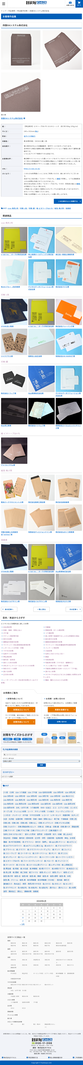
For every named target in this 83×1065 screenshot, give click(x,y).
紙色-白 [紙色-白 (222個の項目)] (17, 876)
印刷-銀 (32, 208)
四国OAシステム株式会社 (12, 118)
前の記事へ (9, 609)
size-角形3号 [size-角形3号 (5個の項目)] (32, 800)
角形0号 (13, 943)
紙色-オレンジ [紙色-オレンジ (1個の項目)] (45, 872)
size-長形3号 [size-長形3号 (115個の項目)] (46, 803)
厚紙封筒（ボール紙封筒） (55, 630)
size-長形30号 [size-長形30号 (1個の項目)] (69, 803)
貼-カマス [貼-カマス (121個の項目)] (46, 883)
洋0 (12, 1024)
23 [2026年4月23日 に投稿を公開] (41, 918)
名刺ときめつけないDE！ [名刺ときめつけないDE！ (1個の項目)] (13, 834)
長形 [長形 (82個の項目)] (5, 891)
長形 (9, 949)
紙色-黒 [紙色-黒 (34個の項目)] (23, 880)
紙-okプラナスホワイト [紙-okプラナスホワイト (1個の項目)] (12, 845)
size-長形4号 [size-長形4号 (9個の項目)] (57, 803)
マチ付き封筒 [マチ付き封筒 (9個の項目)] (35, 815)
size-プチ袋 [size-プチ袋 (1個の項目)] (32, 792)
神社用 (10, 988)
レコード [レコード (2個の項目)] (45, 815)
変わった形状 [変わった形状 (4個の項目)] (30, 834)
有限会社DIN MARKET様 (65, 356)
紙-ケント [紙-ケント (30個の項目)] (56, 849)
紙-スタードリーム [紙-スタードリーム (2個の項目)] (40, 853)
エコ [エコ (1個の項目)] (54, 807)
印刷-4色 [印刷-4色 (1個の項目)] (24, 823)
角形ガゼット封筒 (10, 668)
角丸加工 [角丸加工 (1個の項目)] (17, 883)
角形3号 (69, 943)
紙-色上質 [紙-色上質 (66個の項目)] (7, 872)
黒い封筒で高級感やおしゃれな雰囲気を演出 (62, 636)
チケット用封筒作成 (11, 636)
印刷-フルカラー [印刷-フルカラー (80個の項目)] (9, 826)
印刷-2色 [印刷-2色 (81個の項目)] (6, 823)
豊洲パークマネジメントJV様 (12, 502)
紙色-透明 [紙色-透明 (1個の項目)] (54, 876)
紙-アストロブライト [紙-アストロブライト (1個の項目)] (63, 845)
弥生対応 (25, 973)
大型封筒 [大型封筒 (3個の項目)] (47, 834)
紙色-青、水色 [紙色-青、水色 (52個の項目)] (65, 876)
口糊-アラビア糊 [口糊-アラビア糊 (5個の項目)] (22, 830)
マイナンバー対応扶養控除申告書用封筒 (60, 645)
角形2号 (35, 943)
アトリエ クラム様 (8, 465)
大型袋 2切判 (15, 996)
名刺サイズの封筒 (10, 654)
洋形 (9, 957)
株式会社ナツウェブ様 (36, 425)
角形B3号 (36, 996)
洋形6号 (35, 965)
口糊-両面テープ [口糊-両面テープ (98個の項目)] (55, 830)
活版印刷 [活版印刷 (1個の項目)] (50, 838)
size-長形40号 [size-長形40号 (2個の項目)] (8, 807)
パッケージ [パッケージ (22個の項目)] (16, 815)
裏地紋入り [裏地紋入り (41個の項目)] (7, 883)
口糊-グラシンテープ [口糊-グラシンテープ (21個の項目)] (39, 830)
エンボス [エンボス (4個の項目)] (73, 807)
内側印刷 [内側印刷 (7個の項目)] (27, 819)
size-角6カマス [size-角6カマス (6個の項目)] (68, 796)
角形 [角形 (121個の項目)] (24, 883)
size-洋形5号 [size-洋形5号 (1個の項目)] (20, 796)
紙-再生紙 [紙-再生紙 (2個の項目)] (7, 868)
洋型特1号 (36, 960)
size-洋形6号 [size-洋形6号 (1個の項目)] (32, 796)
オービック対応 (38, 973)
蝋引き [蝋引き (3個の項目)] (66, 880)
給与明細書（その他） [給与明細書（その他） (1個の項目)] (46, 880)
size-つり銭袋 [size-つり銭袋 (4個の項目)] (20, 792)
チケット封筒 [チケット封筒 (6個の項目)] (40, 811)
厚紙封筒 (10, 1011)
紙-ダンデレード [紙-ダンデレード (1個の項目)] (9, 857)
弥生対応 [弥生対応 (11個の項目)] (6, 838)
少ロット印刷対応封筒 (15, 1022)
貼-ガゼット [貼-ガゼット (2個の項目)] (57, 883)
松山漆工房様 (6, 425)
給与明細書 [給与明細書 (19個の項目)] (31, 880)
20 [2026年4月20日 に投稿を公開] (23, 918)
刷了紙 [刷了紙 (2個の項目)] (56, 819)
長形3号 (35, 951)
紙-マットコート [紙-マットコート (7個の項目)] (61, 861)
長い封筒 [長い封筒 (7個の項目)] (72, 887)
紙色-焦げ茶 (59, 208)
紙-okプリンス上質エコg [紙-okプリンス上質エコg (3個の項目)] (33, 845)
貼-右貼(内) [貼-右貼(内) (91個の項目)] (22, 887)
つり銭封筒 (49, 633)
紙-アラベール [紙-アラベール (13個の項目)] (9, 849)
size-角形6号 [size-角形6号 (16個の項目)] (55, 800)
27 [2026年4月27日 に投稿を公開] (23, 921)
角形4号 (13, 945)
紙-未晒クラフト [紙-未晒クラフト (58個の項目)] (58, 868)
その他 (24, 990)
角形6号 (35, 945)
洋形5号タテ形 (49, 954)
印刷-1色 (23, 208)
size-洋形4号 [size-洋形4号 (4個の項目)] (8, 796)
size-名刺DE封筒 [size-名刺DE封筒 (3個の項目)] (45, 792)
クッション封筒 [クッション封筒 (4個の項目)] (20, 811)
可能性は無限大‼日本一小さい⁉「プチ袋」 (61, 668)
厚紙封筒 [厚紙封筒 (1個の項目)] (75, 826)
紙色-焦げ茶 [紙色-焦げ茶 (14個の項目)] (8, 876)
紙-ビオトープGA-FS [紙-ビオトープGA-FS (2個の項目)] (11, 861)
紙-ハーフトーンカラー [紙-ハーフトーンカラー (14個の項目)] (65, 857)
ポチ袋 (5, 633)
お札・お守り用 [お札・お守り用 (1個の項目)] (22, 807)
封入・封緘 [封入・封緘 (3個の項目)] (57, 834)
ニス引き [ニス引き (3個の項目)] (6, 815)
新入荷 (10, 1018)
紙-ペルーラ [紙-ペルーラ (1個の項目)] (49, 861)
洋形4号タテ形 (38, 954)
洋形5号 (24, 965)
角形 (9, 941)
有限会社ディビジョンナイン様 (40, 532)
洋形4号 (13, 965)
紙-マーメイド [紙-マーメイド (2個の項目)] (8, 864)
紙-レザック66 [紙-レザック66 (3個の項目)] (54, 864)
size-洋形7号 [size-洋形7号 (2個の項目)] (44, 796)
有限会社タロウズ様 (63, 601)
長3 (23, 1024)
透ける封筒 (7, 671)
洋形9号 (58, 965)
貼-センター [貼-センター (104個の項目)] (68, 883)
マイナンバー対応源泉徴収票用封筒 (16, 645)
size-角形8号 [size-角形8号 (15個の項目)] (8, 803)
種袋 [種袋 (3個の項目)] (5, 842)
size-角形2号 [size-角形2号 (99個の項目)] (20, 800)
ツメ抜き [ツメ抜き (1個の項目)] (50, 811)
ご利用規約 (78, 1057)
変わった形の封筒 (10, 662)
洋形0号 (13, 960)
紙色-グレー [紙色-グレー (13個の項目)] (57, 872)
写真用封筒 (49, 659)
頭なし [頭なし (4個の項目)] (20, 891)
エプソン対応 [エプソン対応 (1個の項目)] (63, 807)
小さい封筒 (11, 1000)
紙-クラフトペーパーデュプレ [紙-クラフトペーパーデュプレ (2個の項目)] (39, 849)
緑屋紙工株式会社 (46, 1053)
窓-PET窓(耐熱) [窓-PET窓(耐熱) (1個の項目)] (15, 842)
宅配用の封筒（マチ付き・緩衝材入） (59, 662)
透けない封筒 (50, 671)
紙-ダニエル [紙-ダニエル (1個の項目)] (63, 853)
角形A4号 (59, 943)
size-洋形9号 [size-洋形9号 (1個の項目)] (55, 796)
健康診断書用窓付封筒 (53, 642)
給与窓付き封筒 (51, 639)
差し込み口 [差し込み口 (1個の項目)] (67, 834)
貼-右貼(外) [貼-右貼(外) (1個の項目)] (33, 887)
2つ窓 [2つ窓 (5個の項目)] (5, 792)
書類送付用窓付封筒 (11, 642)
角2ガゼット (37, 984)
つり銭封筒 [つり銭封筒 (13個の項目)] (34, 807)
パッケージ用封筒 (52, 648)
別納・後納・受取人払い (12, 630)
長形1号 (13, 951)
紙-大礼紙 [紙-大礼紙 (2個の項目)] (24, 868)
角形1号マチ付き (16, 984)
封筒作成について (21, 721)
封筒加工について (21, 709)
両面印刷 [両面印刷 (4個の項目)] (66, 815)
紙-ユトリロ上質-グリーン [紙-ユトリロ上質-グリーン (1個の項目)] (37, 864)
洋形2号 (47, 960)
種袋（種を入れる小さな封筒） (57, 680)
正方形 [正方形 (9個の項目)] (37, 838)
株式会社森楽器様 (62, 502)
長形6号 (58, 951)
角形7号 (47, 945)
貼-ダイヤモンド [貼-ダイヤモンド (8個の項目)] (9, 887)
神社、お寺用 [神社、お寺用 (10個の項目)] (70, 838)
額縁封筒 (14, 967)
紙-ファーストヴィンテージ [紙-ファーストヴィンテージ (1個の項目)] (32, 861)
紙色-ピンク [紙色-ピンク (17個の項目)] (68, 872)
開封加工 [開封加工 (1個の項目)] (12, 891)
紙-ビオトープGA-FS (45, 208)
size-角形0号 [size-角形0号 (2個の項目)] (8, 800)
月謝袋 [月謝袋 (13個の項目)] (14, 838)
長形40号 (14, 954)
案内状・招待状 (9, 659)
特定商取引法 (33, 1057)
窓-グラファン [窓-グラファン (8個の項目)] (28, 842)
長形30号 (70, 951)
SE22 (12, 1008)
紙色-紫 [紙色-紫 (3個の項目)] (25, 876)
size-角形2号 (13, 208)
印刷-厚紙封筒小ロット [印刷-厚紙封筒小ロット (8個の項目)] (27, 826)
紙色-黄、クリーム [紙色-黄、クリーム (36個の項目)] (10, 880)
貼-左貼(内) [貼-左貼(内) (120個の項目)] (43, 887)
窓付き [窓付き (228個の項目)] (38, 842)
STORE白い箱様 (7, 326)
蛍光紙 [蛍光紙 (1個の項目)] (59, 880)
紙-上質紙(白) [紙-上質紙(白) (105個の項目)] (67, 864)
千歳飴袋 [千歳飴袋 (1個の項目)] (64, 819)
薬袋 (47, 657)
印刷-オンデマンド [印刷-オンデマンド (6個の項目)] (46, 823)
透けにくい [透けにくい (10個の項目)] (62, 887)
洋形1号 (24, 960)
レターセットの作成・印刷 (13, 648)
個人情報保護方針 (56, 1057)
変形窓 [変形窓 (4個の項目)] (39, 834)
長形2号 (24, 951)
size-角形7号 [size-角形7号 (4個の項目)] (67, 800)
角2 (36, 131)
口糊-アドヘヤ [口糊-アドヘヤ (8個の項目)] (9, 830)
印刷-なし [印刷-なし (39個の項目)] (33, 823)
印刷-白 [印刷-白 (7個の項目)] (41, 826)
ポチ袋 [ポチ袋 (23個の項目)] (25, 815)
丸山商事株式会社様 (35, 393)
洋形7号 (47, 965)
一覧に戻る (41, 609)
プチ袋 (35, 1002)
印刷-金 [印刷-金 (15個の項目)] (48, 826)
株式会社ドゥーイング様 (65, 326)
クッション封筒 (13, 1015)
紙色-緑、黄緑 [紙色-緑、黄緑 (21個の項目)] (35, 876)
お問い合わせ (62, 721)
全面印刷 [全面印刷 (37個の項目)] (19, 819)
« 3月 (22, 924)
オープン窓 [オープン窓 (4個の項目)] (7, 811)
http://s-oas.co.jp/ (32, 169)
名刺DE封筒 (26, 1002)
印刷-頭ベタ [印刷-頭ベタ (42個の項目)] (65, 826)
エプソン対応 (49, 973)
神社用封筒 (7, 657)
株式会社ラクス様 (62, 287)
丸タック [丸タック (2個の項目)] (75, 815)
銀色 (58, 179)
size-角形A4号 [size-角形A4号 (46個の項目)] (33, 803)
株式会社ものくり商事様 (65, 532)
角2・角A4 (36, 1024)
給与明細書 (11, 971)
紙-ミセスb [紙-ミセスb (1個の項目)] (20, 864)
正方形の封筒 (8, 674)
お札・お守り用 (16, 990)
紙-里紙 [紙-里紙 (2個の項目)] (16, 872)
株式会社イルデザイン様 (10, 601)
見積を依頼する (62, 709)
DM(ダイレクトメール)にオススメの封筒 (18, 665)
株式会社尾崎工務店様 (36, 502)
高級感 (68, 208)
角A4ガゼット (49, 984)
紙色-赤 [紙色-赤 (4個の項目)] (45, 876)
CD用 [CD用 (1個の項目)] (12, 792)
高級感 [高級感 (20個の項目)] (35, 891)
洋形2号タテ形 (26, 954)
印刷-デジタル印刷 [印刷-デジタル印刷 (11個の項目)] (62, 823)
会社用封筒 (7, 627)
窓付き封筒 (7, 639)
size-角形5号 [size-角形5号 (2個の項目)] (44, 800)
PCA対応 (14, 973)
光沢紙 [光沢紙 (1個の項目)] (11, 819)
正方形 (10, 1006)
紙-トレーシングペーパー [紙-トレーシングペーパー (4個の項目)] (28, 857)
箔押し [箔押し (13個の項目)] (44, 842)
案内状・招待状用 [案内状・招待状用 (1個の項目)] (26, 838)
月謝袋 (47, 627)
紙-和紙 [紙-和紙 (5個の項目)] (16, 868)
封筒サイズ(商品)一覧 (16, 937)
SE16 (24, 1008)
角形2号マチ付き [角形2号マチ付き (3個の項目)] (34, 883)
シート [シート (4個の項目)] (30, 811)
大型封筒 (48, 651)
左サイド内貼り (30, 136)
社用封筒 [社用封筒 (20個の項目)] (59, 838)
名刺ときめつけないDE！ (55, 654)
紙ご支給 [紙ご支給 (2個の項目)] (23, 872)
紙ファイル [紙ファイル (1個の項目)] (33, 872)
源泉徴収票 (70, 973)
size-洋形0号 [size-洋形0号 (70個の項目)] (58, 792)
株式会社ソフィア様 (8, 393)
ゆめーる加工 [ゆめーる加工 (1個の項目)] (46, 807)
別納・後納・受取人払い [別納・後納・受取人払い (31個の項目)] (42, 819)
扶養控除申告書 (16, 979)
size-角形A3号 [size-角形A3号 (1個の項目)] (20, 803)
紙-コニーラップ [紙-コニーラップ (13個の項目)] (9, 853)
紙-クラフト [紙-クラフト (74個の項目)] (21, 849)
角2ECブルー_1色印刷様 (10, 287)
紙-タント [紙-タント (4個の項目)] (53, 853)
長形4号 (47, 951)
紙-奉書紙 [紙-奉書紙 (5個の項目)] (33, 868)
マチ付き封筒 (8, 651)
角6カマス (70, 965)
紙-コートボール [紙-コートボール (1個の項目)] (24, 853)
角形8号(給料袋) (61, 945)
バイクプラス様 (7, 356)
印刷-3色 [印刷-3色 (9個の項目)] (15, 823)
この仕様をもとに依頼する (68, 201)
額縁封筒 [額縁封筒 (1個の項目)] (27, 891)
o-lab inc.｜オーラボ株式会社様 (13, 254)
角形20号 (48, 943)
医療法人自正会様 (35, 356)
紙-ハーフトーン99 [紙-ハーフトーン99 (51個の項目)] (47, 857)
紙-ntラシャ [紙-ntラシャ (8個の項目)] (71, 842)
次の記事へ (73, 609)
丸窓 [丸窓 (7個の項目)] (5, 819)
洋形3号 (69, 960)
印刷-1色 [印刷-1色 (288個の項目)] (73, 819)
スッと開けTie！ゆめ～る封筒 (56, 665)
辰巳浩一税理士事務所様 (65, 254)
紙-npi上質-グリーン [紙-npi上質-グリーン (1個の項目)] (57, 842)
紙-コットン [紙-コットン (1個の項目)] (66, 849)
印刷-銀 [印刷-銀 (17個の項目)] (56, 826)
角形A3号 (25, 996)
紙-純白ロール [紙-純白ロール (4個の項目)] (72, 868)
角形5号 (24, 945)
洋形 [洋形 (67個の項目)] (43, 838)
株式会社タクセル (10, 1057)
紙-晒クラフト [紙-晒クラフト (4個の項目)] (44, 868)
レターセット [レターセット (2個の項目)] (56, 815)
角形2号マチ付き (27, 984)
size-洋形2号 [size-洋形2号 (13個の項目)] (70, 792)
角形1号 (24, 943)
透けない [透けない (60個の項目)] (53, 887)
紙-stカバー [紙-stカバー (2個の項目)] (49, 845)
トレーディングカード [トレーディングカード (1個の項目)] (64, 811)
